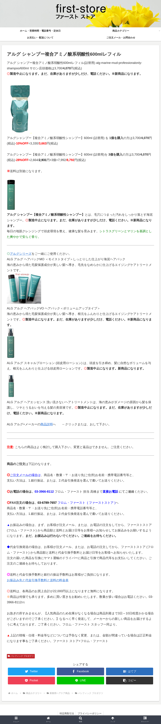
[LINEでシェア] (80, 680)
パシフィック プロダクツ (21, 656)
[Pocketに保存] (31, 680)
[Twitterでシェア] (31, 671)
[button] (129, 680)
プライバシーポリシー (90, 713)
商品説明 (46, 424)
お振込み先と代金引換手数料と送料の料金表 (38, 580)
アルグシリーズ (21, 253)
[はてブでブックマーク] (129, 671)
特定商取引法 (67, 713)
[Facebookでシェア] (80, 671)
